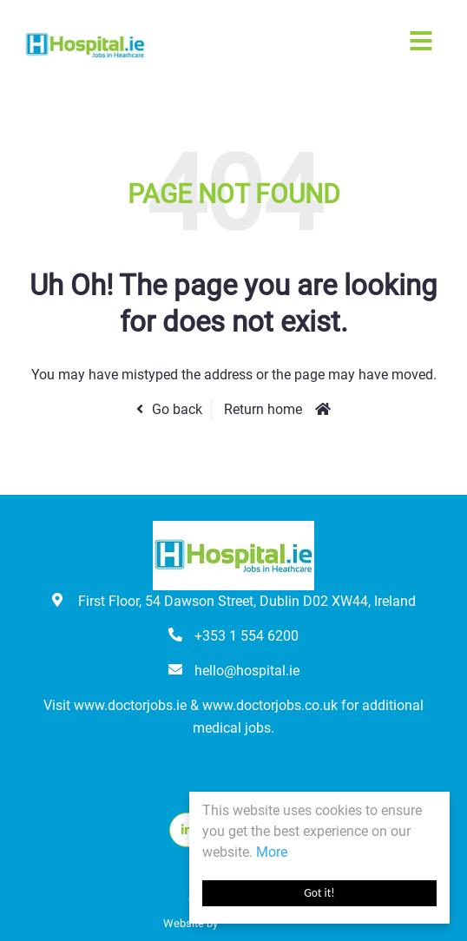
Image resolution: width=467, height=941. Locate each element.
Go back (177, 409)
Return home (263, 409)
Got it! (319, 892)
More (271, 852)
